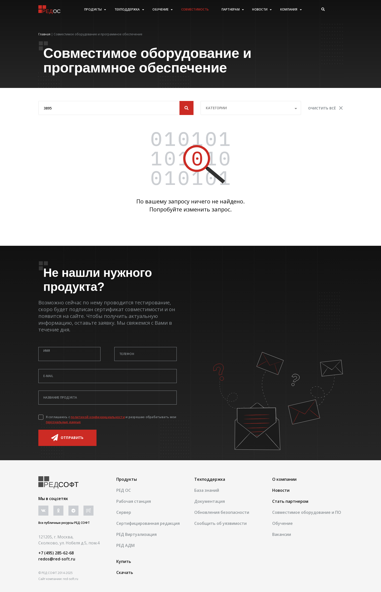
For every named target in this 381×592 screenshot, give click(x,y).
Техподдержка (127, 10)
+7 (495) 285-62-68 (56, 553)
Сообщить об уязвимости (220, 523)
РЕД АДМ (125, 545)
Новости (259, 10)
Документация (209, 501)
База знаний (206, 490)
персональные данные (63, 422)
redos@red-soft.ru (56, 559)
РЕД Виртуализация (136, 534)
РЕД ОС (123, 490)
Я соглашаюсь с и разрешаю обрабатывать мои (111, 419)
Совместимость (195, 10)
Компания (289, 10)
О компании (284, 479)
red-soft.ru (70, 579)
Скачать (124, 572)
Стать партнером (290, 501)
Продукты (93, 10)
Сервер (123, 512)
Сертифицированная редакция (148, 523)
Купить (123, 561)
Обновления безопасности (221, 512)
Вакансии (281, 534)
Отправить (67, 437)
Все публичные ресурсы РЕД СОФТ (64, 523)
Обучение (160, 10)
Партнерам (231, 10)
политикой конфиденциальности (98, 417)
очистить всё (325, 108)
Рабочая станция (133, 501)
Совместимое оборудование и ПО (306, 512)
